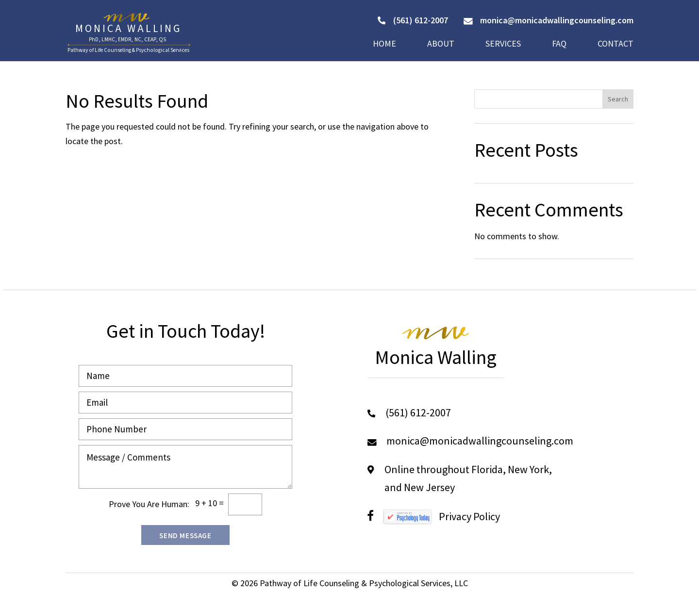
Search (618, 99)
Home (384, 44)
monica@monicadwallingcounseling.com (548, 20)
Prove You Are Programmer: (149, 504)
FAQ (559, 44)
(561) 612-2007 (413, 20)
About (440, 44)
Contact (615, 44)
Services (503, 44)
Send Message (185, 535)
